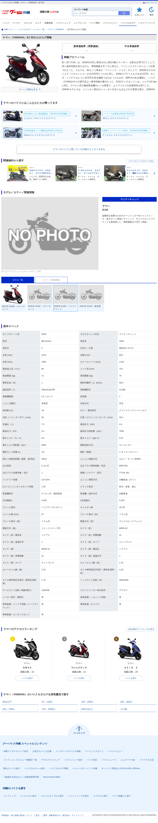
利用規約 (5, 815)
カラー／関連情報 (51, 280)
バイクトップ (9, 796)
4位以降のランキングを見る (142, 629)
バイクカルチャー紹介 (34, 768)
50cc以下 (7, 702)
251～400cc (126, 702)
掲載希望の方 (55, 815)
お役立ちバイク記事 (42, 751)
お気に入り (139, 15)
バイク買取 (94, 23)
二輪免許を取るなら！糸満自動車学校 (21, 777)
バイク (6, 23)
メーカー (16, 23)
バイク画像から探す (121, 796)
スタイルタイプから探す (52, 796)
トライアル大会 (146, 760)
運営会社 (66, 815)
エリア (38, 23)
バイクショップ (63, 23)
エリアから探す (100, 796)
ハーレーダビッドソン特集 (84, 768)
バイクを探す (27, 678)
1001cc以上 (87, 709)
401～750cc (9, 709)
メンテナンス (80, 23)
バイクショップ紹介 (73, 760)
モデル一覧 (17, 280)
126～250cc (87, 702)
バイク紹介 (92, 760)
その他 (123, 709)
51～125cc (47, 702)
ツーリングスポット (94, 751)
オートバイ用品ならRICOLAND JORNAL (121, 768)
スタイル (28, 23)
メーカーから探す (28, 796)
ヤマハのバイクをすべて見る (141, 161)
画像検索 (48, 23)
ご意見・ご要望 (40, 815)
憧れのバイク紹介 (11, 768)
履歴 (151, 15)
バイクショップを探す (78, 796)
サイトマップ (150, 2)
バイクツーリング (146, 23)
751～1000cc (48, 709)
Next (154, 173)
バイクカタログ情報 (58, 768)
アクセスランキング (50, 760)
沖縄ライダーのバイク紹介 (15, 751)
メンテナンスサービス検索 (68, 751)
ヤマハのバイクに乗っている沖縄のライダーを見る (79, 149)
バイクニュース (109, 760)
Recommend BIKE (51, 777)
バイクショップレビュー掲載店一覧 (20, 760)
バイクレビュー (110, 23)
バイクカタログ (128, 23)
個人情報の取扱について (21, 815)
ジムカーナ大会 (127, 760)
